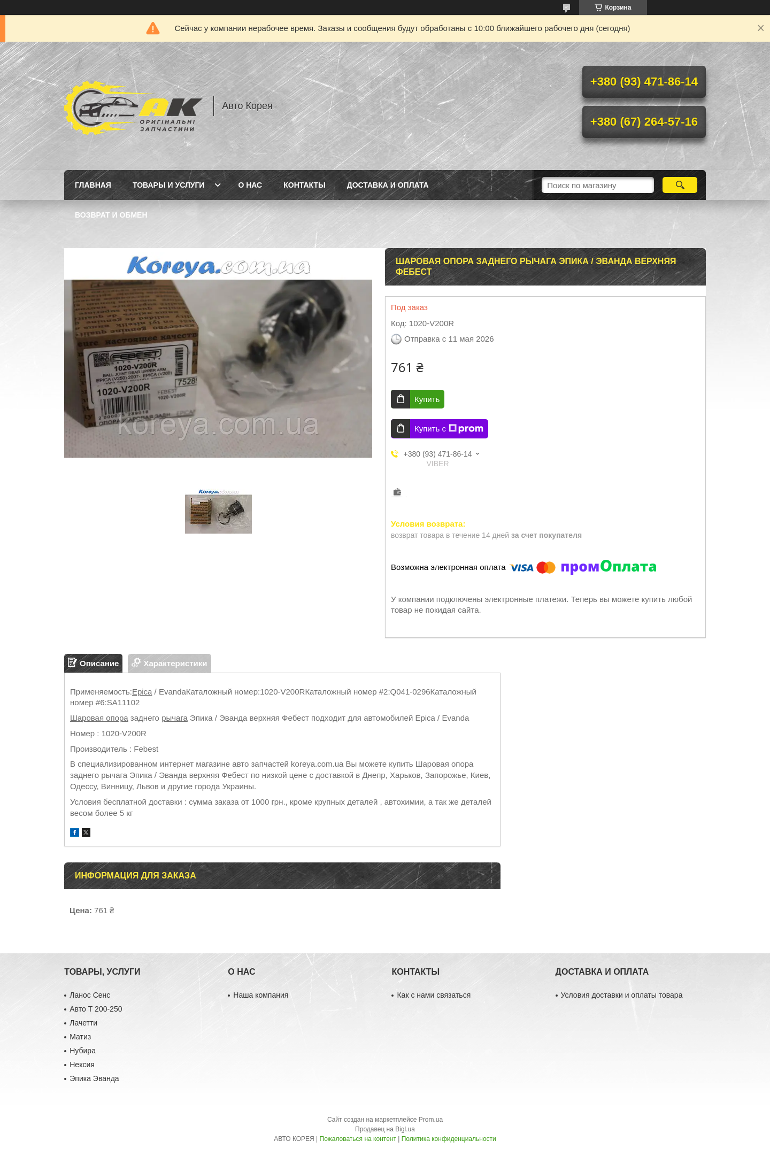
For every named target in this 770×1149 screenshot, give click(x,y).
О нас (250, 185)
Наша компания (260, 995)
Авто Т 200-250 (96, 1009)
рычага (174, 717)
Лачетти (83, 1023)
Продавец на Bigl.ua (385, 1129)
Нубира (83, 1050)
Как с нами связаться (434, 995)
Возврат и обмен (111, 215)
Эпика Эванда (94, 1078)
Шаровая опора (99, 717)
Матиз (80, 1036)
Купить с (448, 429)
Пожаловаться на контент (358, 1139)
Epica (142, 691)
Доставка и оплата (388, 185)
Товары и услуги (169, 185)
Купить (427, 399)
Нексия (82, 1064)
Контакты (304, 185)
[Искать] (680, 185)
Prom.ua (431, 1119)
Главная (93, 185)
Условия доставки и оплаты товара (622, 995)
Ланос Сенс (90, 995)
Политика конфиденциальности (449, 1139)
